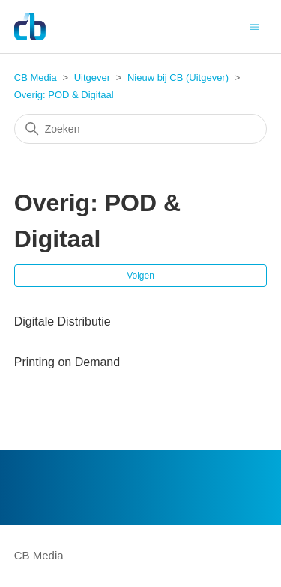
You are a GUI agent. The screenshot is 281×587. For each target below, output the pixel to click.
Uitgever (92, 77)
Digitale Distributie (62, 321)
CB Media (35, 77)
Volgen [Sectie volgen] (140, 275)
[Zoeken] (141, 129)
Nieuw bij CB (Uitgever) (178, 77)
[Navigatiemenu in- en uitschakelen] (254, 25)
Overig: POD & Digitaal (64, 94)
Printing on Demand (67, 362)
